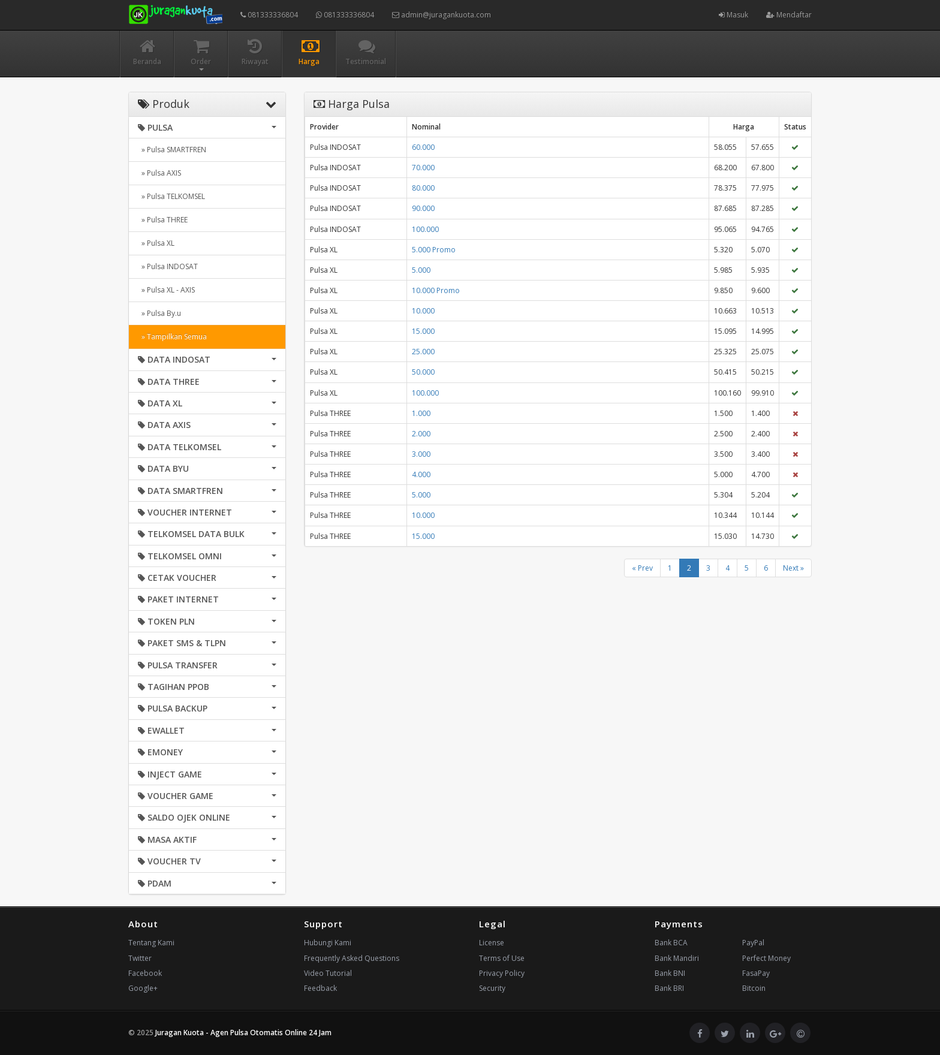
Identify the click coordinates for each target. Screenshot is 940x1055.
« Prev (642, 568)
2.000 (421, 434)
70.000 (423, 167)
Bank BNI (670, 973)
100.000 (425, 229)
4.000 (421, 474)
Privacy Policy (502, 973)
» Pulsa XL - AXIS (166, 290)
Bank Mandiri (677, 958)
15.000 (423, 331)
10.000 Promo (436, 290)
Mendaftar (789, 15)
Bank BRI (669, 988)
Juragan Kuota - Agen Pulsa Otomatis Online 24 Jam (243, 1032)
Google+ (143, 988)
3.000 (421, 454)
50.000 (423, 372)
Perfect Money (766, 958)
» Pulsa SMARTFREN (172, 149)
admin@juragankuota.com (441, 15)
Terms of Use (502, 958)
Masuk (733, 15)
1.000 (421, 413)
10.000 (423, 311)
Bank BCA (671, 943)
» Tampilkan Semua (172, 336)
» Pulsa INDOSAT (168, 266)
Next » (793, 568)
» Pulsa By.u (159, 313)
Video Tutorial (328, 973)
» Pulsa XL (156, 243)
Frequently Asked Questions (351, 958)
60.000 (423, 147)
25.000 (423, 351)
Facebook (145, 973)
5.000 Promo (434, 250)
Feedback (320, 988)
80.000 (423, 188)
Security (492, 988)
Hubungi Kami (327, 943)
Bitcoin (754, 988)
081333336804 (269, 15)
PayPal (753, 943)
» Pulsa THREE (163, 220)
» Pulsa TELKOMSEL (171, 196)
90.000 (423, 208)
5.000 (421, 270)
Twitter (140, 958)
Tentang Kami (151, 943)
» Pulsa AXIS (159, 173)
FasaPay (756, 973)
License (491, 943)
